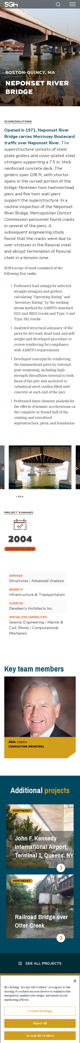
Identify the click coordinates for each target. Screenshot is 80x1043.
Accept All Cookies (40, 1037)
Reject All (40, 1024)
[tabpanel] (40, 467)
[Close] (75, 982)
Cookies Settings (39, 1012)
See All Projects (40, 963)
